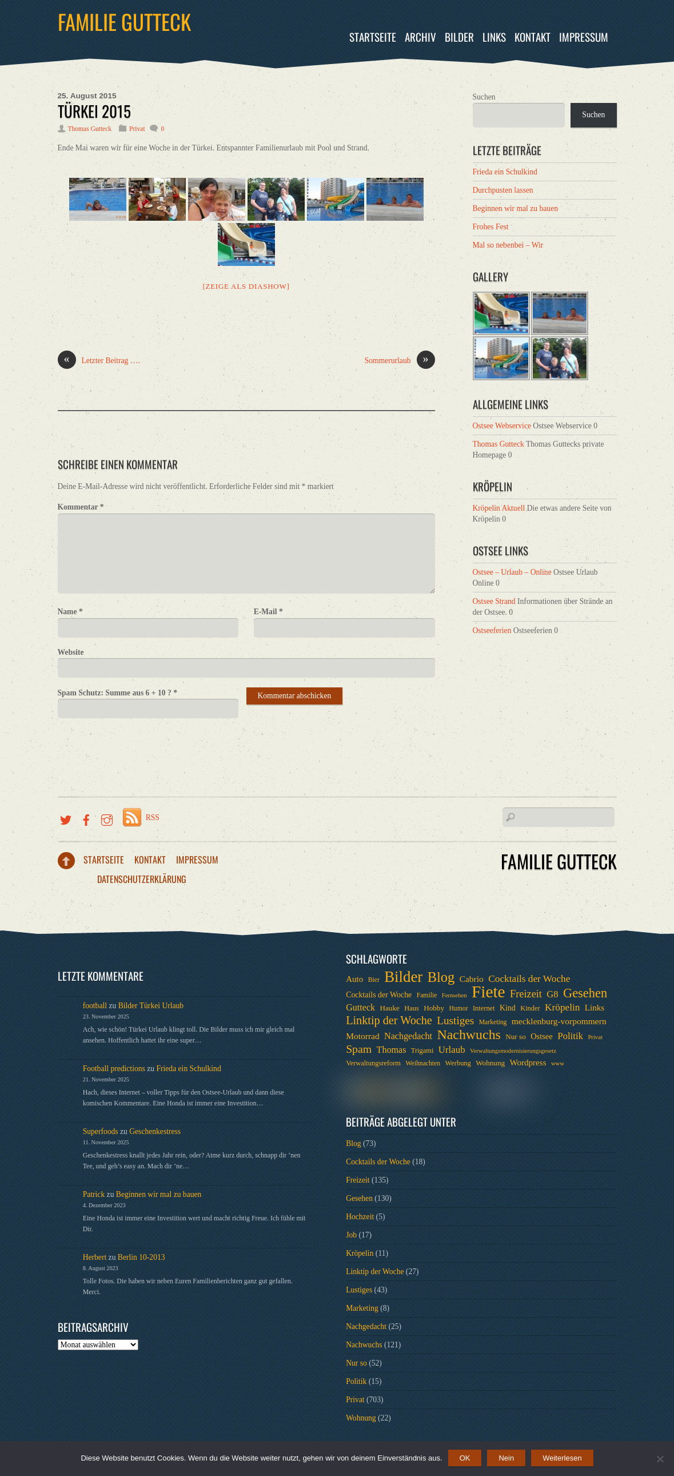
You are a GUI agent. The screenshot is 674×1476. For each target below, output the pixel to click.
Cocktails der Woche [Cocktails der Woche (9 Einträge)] (379, 994)
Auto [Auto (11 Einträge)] (354, 979)
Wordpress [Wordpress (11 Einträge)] (527, 1062)
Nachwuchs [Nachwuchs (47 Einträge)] (468, 1034)
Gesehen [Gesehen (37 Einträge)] (585, 993)
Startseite (372, 36)
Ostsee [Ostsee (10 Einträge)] (542, 1036)
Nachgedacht (366, 1326)
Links (494, 36)
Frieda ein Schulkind (505, 172)
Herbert (95, 1257)
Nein (506, 1458)
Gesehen (359, 1198)
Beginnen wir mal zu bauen (516, 208)
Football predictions (114, 1068)
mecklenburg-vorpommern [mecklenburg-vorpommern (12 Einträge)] (559, 1021)
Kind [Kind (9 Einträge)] (508, 1008)
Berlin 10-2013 (141, 1257)
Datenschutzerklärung (141, 879)
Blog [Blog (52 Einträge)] (441, 977)
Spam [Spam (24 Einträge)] (359, 1049)
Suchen (484, 97)
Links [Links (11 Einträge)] (594, 1007)
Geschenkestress (155, 1131)
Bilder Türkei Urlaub (151, 1005)
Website (71, 652)
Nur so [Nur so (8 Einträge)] (515, 1036)
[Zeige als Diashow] (245, 286)
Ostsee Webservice (502, 425)
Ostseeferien (492, 630)
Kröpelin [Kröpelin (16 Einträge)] (562, 1007)
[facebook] (86, 817)
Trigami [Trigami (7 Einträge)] (422, 1051)
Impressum (583, 36)
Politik (356, 1381)
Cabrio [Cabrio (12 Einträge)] (472, 979)
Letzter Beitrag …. (99, 361)
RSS (152, 817)
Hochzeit (360, 1216)
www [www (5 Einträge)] (557, 1063)
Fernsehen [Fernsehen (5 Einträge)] (454, 995)
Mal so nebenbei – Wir (508, 245)
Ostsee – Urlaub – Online (512, 572)
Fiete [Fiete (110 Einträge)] (488, 991)
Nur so (356, 1363)
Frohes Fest (491, 226)
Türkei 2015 (94, 111)
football (95, 1005)
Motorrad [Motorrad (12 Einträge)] (363, 1036)
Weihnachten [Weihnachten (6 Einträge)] (422, 1063)
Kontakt (533, 36)
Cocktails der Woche (378, 1161)
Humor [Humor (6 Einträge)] (458, 1008)
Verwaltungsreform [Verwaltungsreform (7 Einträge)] (373, 1063)
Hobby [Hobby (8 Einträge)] (434, 1008)
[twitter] (66, 817)
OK (465, 1458)
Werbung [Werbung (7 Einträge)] (458, 1063)
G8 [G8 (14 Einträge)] (552, 994)
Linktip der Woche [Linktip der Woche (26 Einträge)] (389, 1020)
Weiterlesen (562, 1458)
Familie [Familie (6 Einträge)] (427, 995)
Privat (137, 129)
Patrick (94, 1194)
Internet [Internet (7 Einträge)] (484, 1008)
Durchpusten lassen (503, 190)
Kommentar (81, 507)
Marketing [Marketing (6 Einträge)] (493, 1022)
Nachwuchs (364, 1344)
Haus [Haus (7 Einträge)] (411, 1008)
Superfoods (100, 1131)
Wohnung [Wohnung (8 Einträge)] (490, 1063)
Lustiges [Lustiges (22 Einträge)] (455, 1021)
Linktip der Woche (375, 1271)
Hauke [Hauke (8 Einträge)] (389, 1008)
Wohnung (361, 1418)
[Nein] (659, 1459)
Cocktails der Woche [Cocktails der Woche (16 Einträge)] (529, 978)
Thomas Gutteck (90, 129)
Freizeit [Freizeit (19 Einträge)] (526, 994)
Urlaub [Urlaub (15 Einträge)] (451, 1049)
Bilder (459, 36)
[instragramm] (107, 817)
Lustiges (359, 1290)
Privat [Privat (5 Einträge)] (595, 1037)
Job (351, 1235)
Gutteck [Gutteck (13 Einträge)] (360, 1007)
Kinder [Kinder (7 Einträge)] (530, 1008)
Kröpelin (359, 1253)
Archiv (420, 36)
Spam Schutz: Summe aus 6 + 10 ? (117, 693)
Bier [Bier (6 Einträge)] (374, 980)
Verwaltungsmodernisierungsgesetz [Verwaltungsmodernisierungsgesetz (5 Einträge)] (513, 1051)
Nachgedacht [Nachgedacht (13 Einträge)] (408, 1036)
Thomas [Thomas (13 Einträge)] (391, 1050)
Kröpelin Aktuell (499, 508)
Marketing (362, 1308)
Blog (353, 1143)
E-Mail (268, 611)
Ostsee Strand (494, 601)
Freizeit (358, 1180)
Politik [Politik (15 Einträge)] (570, 1036)
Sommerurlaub (400, 361)
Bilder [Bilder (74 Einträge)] (403, 976)
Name (70, 611)
